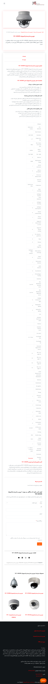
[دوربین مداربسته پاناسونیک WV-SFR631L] (13, 605)
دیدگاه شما (39, 521)
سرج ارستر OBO (41, 642)
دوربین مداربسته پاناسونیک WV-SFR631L (14, 616)
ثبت (39, 544)
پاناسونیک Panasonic (23, 562)
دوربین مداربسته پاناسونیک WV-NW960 (14, 593)
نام (41, 506)
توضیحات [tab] (24, 56)
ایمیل (41, 513)
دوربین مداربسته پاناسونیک (27, 32)
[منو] (4, 3)
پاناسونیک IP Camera (32, 562)
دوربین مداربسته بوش (39, 631)
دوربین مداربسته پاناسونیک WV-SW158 (34, 615)
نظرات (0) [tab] (24, 60)
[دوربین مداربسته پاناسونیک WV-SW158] (34, 605)
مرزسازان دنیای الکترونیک (28, 682)
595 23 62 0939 (31, 670)
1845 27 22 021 (39, 676)
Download (30, 458)
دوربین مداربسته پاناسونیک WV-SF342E (34, 593)
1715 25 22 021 (39, 674)
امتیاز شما (41, 502)
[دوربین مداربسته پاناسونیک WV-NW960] (13, 583)
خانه (43, 32)
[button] (29, 557)
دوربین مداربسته (37, 32)
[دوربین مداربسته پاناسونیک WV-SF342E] (34, 583)
